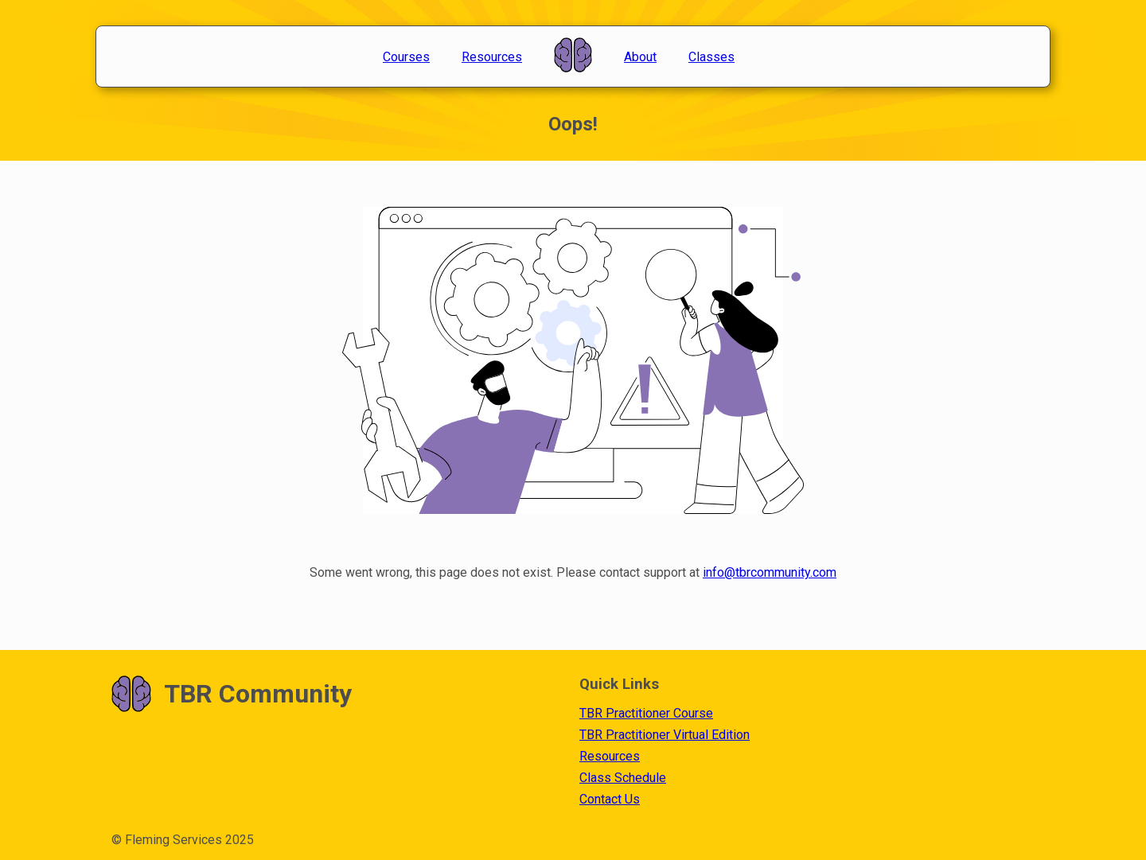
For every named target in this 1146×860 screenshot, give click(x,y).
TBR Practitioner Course (646, 713)
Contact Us (609, 799)
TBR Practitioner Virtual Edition (664, 734)
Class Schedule (622, 777)
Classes (711, 56)
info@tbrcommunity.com (769, 572)
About (640, 56)
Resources (492, 56)
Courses (406, 56)
